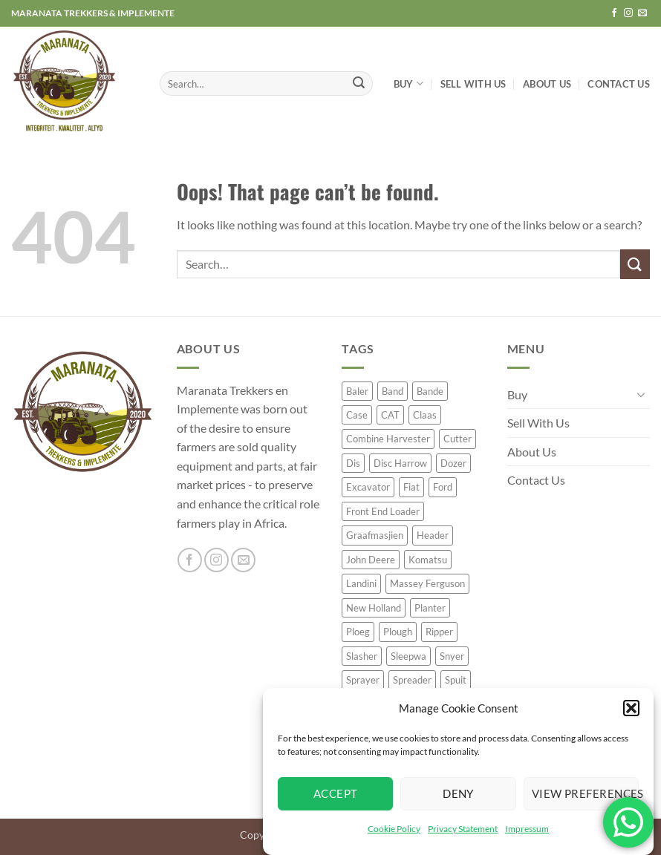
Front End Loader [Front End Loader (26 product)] (383, 511)
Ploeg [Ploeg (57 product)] (358, 632)
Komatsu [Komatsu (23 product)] (427, 560)
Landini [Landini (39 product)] (361, 583)
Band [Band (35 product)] (392, 391)
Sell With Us (473, 84)
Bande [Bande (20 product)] (430, 391)
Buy (408, 83)
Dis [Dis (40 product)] (353, 463)
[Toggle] (641, 394)
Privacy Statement (463, 828)
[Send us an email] (642, 13)
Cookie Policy (394, 828)
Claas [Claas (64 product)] (425, 415)
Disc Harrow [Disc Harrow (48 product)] (400, 463)
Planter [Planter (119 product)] (430, 608)
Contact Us (618, 84)
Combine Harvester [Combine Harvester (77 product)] (388, 439)
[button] (631, 708)
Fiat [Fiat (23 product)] (411, 487)
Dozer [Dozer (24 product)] (453, 463)
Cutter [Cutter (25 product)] (457, 439)
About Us (547, 84)
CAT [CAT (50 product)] (390, 415)
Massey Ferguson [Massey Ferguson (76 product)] (427, 583)
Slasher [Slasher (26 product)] (361, 656)
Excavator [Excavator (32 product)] (368, 487)
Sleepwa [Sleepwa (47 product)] (408, 656)
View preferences (585, 793)
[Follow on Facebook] (614, 13)
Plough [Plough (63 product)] (397, 632)
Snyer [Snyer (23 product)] (452, 656)
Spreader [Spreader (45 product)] (412, 680)
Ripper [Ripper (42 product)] (439, 632)
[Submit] (359, 83)
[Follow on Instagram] (628, 13)
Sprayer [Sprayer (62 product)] (363, 680)
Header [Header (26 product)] (433, 535)
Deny (458, 793)
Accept (335, 793)
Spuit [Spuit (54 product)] (455, 680)
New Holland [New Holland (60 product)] (373, 608)
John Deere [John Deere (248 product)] (370, 560)
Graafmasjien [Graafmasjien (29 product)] (374, 535)
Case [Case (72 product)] (357, 415)
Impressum (527, 828)
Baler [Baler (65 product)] (357, 391)
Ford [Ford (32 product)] (442, 487)
